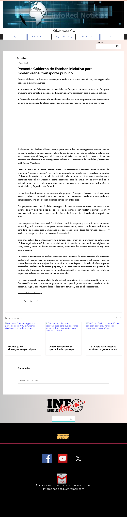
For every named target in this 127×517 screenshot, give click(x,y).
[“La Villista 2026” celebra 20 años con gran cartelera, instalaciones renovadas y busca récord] (104, 332)
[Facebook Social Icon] (47, 458)
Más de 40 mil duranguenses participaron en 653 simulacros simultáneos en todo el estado (22, 348)
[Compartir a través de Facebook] (19, 301)
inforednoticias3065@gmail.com (63, 488)
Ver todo (119, 317)
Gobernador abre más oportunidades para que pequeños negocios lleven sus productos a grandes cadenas (63, 348)
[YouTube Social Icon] (62, 458)
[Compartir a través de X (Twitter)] (25, 301)
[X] (78, 458)
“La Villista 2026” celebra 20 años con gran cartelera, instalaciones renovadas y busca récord (103, 348)
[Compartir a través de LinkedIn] (31, 301)
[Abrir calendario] (117, 46)
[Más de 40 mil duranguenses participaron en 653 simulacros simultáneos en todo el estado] (23, 332)
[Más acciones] (107, 62)
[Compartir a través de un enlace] (37, 301)
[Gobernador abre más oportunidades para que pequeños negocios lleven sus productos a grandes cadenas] (63, 332)
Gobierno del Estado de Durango (30, 292)
